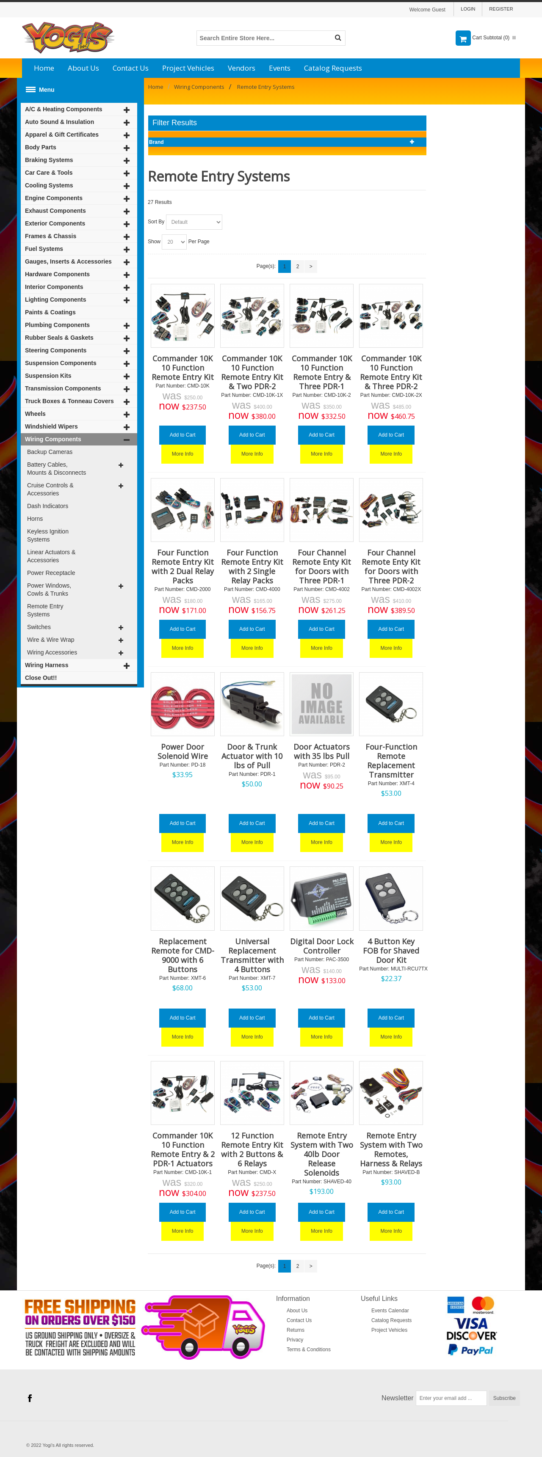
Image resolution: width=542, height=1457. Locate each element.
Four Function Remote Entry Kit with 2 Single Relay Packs (252, 566)
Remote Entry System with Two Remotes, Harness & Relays (391, 1149)
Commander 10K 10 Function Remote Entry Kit (183, 367)
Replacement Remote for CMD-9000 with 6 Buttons (182, 955)
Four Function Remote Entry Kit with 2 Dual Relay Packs (183, 566)
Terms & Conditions (309, 1350)
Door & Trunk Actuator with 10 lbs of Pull (251, 756)
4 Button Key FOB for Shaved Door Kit (391, 950)
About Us (83, 68)
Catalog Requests (333, 68)
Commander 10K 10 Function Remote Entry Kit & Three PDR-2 (391, 372)
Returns (295, 1330)
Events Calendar (390, 1311)
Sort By (156, 222)
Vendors (241, 68)
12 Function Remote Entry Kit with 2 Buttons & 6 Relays (252, 1149)
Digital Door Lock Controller (322, 946)
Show (154, 242)
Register (501, 8)
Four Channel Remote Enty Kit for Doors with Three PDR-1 (321, 566)
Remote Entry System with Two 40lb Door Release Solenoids (321, 1154)
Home (44, 68)
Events (279, 68)
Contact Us (131, 68)
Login (468, 8)
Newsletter (398, 1398)
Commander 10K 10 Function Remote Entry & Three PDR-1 (322, 372)
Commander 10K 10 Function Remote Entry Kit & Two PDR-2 (252, 372)
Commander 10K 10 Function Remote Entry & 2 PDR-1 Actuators (183, 1149)
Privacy (295, 1340)
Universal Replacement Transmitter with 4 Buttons (252, 955)
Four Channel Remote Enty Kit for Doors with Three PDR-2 (391, 566)
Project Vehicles (188, 68)
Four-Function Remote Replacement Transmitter (391, 761)
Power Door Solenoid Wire (183, 751)
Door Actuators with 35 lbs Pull (321, 751)
